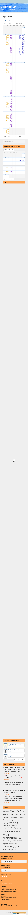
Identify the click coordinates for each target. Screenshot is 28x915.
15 (24, 62)
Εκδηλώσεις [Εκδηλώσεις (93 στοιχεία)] (13, 823)
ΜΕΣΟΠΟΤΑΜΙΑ (8, 7)
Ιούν (10, 23)
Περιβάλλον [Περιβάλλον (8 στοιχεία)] (12, 843)
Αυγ (17, 23)
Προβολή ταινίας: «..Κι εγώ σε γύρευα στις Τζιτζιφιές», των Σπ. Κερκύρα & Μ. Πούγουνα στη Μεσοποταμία (14, 769)
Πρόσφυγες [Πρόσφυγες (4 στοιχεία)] (15, 847)
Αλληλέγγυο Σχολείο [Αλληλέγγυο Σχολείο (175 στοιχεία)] (14, 811)
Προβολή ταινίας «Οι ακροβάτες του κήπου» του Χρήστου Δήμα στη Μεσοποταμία (13, 784)
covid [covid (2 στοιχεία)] (4, 811)
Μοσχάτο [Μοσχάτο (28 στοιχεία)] (18, 838)
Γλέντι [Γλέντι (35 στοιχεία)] (17, 817)
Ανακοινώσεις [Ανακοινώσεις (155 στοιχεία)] (9, 814)
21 (21, 96)
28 (21, 111)
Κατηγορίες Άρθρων (6, 858)
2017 (5, 23)
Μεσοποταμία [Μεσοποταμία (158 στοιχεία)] (9, 838)
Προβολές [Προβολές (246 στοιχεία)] (7, 846)
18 (11, 96)
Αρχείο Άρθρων (5, 867)
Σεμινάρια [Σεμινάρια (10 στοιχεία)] (21, 847)
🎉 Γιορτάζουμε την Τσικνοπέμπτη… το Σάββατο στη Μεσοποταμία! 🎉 (14, 776)
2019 (20, 23)
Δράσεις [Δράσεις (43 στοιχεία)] (20, 820)
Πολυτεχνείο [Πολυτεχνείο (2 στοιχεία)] (17, 843)
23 (5, 111)
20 (17, 96)
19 (14, 96)
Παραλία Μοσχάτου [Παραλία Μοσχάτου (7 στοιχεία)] (8, 841)
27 (17, 111)
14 (21, 62)
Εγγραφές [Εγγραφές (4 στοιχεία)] (5, 823)
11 (11, 62)
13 (17, 62)
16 (5, 96)
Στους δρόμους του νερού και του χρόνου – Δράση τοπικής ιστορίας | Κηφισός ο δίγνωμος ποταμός (13, 798)
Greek (16, 913)
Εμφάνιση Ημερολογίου (19, 759)
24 (8, 111)
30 (5, 128)
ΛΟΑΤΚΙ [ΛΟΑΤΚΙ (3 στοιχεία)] (11, 834)
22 (24, 96)
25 (11, 111)
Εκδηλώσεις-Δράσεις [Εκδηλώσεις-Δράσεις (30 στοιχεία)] (10, 825)
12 (14, 62)
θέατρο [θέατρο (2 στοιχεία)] (16, 849)
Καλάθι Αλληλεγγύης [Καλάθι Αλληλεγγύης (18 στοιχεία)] (14, 828)
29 (24, 111)
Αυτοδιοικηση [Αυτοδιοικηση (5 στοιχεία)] (11, 817)
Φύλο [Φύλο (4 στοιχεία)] (13, 849)
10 (8, 62)
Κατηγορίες (8, 20)
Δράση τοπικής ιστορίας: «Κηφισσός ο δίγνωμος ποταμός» (14, 791)
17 (8, 96)
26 (14, 111)
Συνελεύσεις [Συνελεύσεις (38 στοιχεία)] (7, 850)
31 (8, 128)
